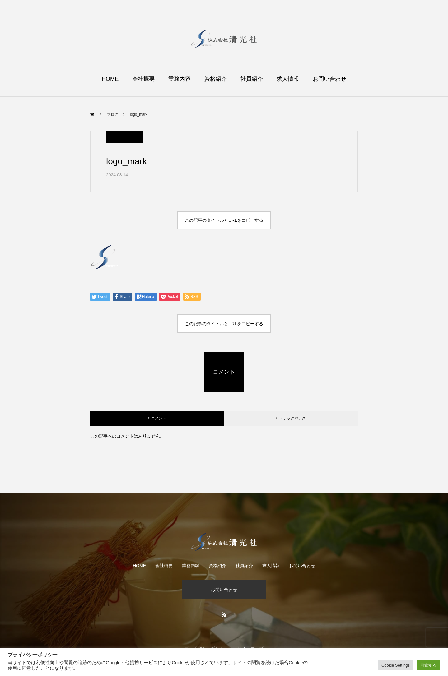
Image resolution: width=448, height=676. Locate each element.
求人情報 (288, 79)
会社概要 (143, 79)
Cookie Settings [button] (395, 665)
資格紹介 (215, 79)
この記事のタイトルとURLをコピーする (224, 220)
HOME (110, 79)
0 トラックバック (291, 418)
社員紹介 (251, 79)
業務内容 (179, 79)
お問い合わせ (329, 79)
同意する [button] (428, 665)
